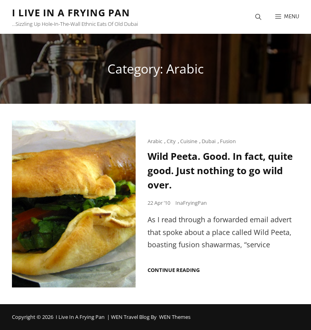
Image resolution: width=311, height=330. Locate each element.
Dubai (209, 141)
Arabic (155, 141)
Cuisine (188, 141)
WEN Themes (174, 316)
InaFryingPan (191, 202)
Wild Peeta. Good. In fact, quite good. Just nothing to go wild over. (220, 170)
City (171, 141)
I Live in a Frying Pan (71, 12)
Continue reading (174, 270)
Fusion (228, 141)
